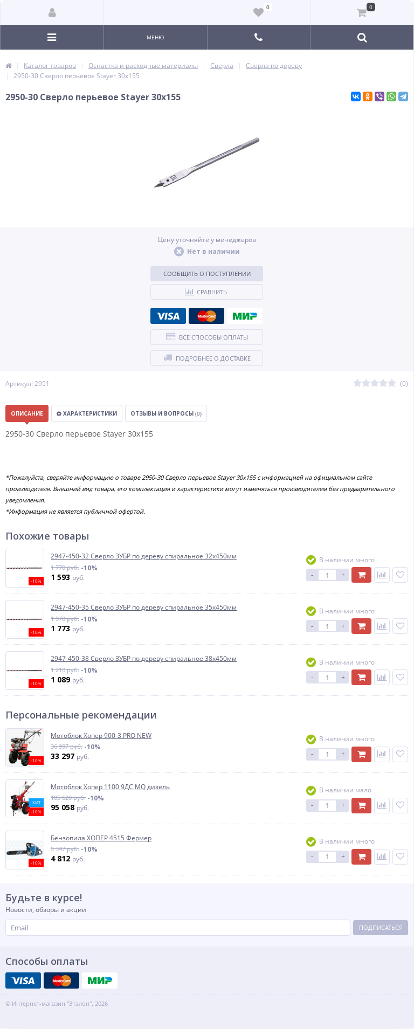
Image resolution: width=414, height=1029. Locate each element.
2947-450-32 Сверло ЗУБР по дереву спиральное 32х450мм (144, 556)
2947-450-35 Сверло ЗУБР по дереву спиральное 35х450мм (144, 607)
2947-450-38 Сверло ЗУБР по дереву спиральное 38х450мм (144, 658)
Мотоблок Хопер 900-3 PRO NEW (101, 735)
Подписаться (381, 927)
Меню (155, 37)
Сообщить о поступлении (207, 274)
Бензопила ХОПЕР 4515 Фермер (101, 838)
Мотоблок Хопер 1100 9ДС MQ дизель (110, 787)
